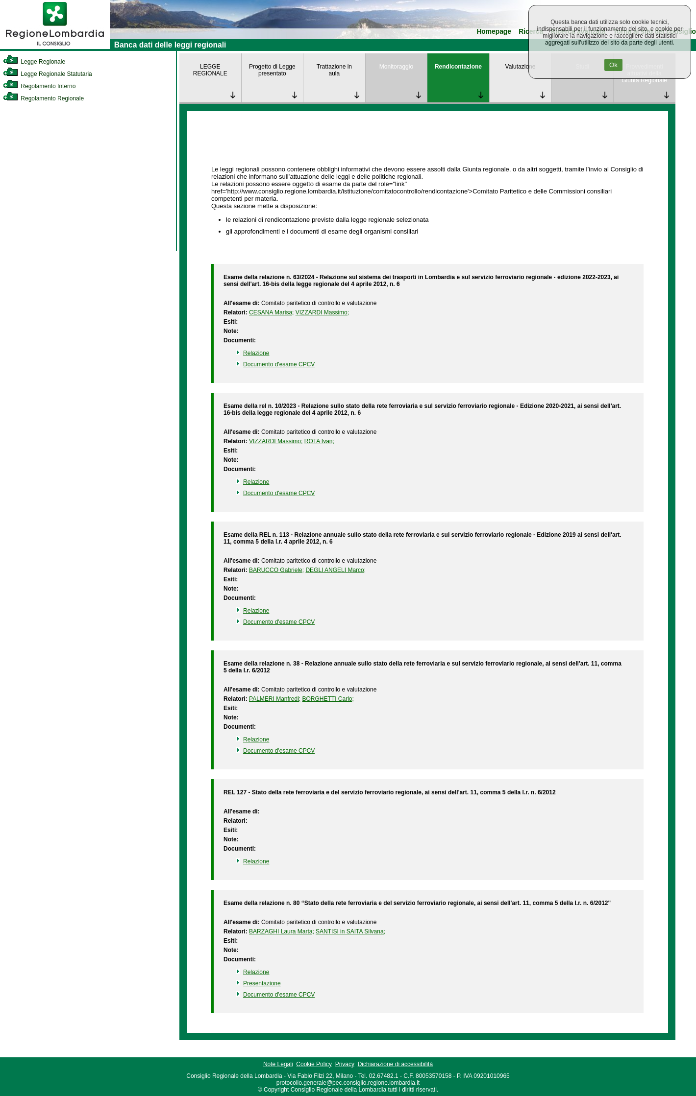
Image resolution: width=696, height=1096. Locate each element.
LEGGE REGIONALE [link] (210, 70)
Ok (613, 65)
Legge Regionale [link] (34, 61)
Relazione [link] (256, 353)
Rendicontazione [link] (458, 66)
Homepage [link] (493, 31)
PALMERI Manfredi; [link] (274, 698)
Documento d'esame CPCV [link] (279, 364)
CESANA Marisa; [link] (271, 312)
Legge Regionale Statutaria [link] (47, 74)
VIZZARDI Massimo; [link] (322, 312)
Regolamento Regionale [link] (43, 98)
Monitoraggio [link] (396, 66)
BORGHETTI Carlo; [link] (328, 698)
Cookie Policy (314, 1064)
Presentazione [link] (262, 983)
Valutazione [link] (520, 66)
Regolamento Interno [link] (39, 86)
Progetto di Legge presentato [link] (272, 70)
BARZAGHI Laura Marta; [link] (281, 931)
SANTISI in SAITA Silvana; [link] (350, 931)
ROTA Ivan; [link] (319, 441)
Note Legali (278, 1064)
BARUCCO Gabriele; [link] (276, 570)
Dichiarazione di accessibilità (395, 1064)
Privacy (344, 1064)
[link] (55, 47)
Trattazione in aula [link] (334, 70)
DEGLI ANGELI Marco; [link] (335, 570)
